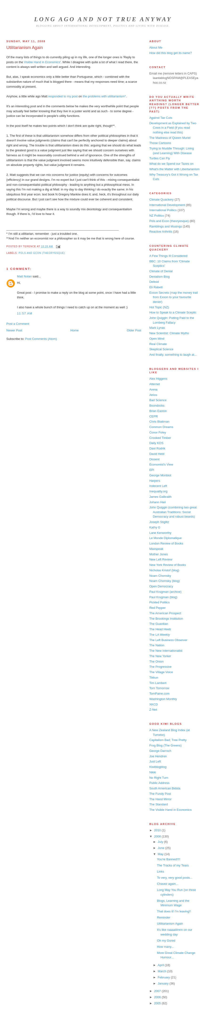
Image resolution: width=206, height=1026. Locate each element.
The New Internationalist (165, 650)
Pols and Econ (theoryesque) (42, 253)
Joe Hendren (158, 756)
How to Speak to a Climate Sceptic (172, 312)
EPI (151, 470)
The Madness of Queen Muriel (169, 138)
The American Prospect (165, 613)
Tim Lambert (157, 683)
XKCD (153, 704)
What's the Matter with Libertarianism (174, 169)
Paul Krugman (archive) (165, 591)
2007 (158, 991)
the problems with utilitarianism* (104, 96)
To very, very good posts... (175, 877)
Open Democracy (161, 586)
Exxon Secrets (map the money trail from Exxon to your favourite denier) (173, 297)
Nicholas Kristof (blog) (164, 570)
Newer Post (14, 330)
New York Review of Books (167, 565)
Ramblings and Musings (165, 226)
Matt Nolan (24, 276)
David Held (156, 454)
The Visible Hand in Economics (170, 810)
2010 (158, 830)
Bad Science (157, 400)
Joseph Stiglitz (159, 522)
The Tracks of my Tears (173, 865)
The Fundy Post (160, 793)
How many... (165, 946)
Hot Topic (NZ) (159, 307)
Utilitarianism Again (24, 47)
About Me (155, 47)
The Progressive (160, 666)
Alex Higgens (158, 378)
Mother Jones (158, 554)
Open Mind (156, 338)
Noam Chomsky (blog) (164, 581)
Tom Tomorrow (159, 688)
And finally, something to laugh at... (173, 354)
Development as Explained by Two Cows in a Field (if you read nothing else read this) (172, 127)
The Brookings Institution (166, 618)
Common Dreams (161, 427)
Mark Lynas (157, 328)
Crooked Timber (160, 438)
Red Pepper (157, 608)
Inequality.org (158, 491)
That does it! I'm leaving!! (174, 911)
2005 (158, 1003)
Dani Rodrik (157, 448)
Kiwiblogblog (157, 767)
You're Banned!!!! (168, 859)
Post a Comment (17, 324)
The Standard (158, 804)
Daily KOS (156, 443)
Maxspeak (156, 549)
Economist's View (161, 464)
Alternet (154, 384)
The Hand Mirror (160, 799)
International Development (167, 205)
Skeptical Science (161, 349)
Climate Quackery (161, 199)
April (161, 965)
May (161, 854)
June (161, 848)
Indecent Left (158, 486)
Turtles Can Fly (159, 158)
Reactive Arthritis (160, 231)
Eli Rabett (155, 287)
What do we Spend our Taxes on (171, 163)
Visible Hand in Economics (42, 62)
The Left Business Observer (168, 640)
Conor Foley (157, 432)
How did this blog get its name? (170, 53)
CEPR (153, 416)
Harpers (154, 480)
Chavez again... (167, 884)
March (162, 971)
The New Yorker (160, 656)
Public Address (159, 783)
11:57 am (24, 313)
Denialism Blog (159, 276)
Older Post (134, 330)
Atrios (153, 395)
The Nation (156, 645)
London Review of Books (166, 543)
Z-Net (153, 709)
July (161, 842)
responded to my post (63, 96)
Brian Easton (158, 411)
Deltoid (154, 282)
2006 (158, 997)
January (164, 983)
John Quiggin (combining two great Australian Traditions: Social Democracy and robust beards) (173, 512)
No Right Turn (158, 777)
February (164, 977)
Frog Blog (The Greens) (165, 745)
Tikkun (153, 677)
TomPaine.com (159, 693)
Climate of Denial (161, 271)
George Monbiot (160, 475)
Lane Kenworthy (160, 533)
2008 (158, 836)
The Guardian (158, 624)
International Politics (163, 210)
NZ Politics (156, 215)
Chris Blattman (159, 421)
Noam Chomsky (160, 575)
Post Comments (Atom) (41, 339)
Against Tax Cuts (160, 117)
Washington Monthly (163, 699)
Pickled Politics (159, 602)
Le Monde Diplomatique (165, 538)
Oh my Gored (166, 940)
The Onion (156, 661)
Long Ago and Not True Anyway (103, 19)
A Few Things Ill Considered (168, 256)
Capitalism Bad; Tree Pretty (167, 740)
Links (160, 871)
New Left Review (160, 559)
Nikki (152, 772)
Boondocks (156, 405)
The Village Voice (161, 672)
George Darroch (160, 751)
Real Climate (158, 344)
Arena (153, 389)
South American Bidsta (164, 788)
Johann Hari (157, 502)
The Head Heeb (160, 629)
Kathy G (154, 527)
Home (74, 330)
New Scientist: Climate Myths (169, 333)
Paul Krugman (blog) (163, 597)
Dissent (154, 459)
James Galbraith (160, 497)
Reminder (163, 917)
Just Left (155, 761)
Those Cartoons (160, 143)
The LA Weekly (159, 634)
